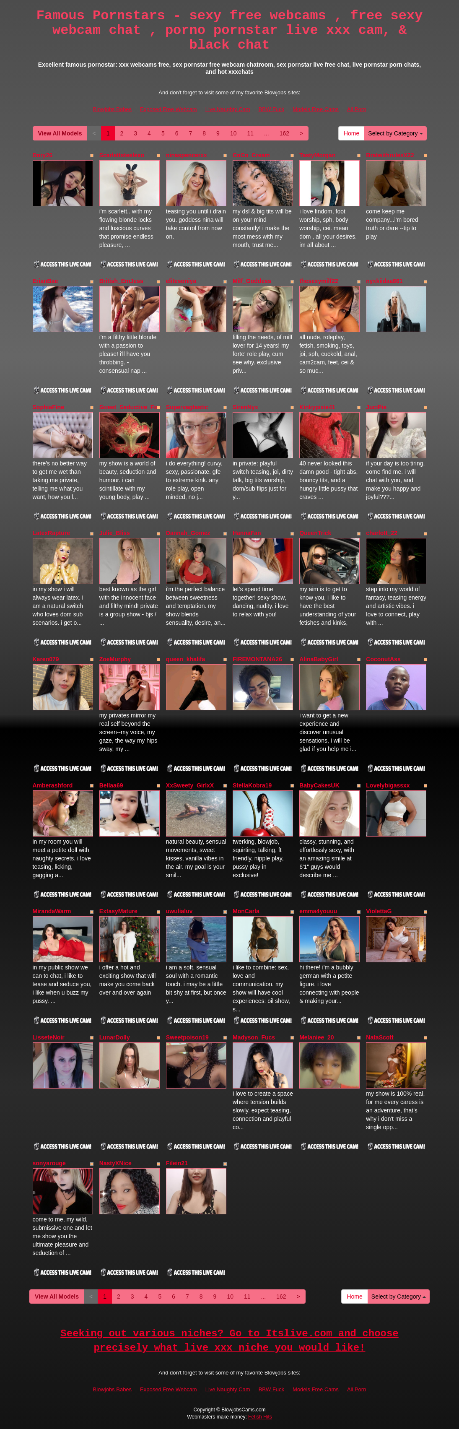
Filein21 (177, 1163)
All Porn (356, 109)
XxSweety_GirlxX (190, 785)
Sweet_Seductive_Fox (130, 407)
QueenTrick (315, 533)
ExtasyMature (118, 911)
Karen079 (46, 659)
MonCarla (246, 911)
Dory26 (42, 155)
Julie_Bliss (114, 533)
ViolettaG (379, 911)
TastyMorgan (317, 155)
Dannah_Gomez (188, 533)
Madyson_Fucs (254, 1037)
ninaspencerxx (186, 155)
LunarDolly (114, 1037)
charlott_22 (381, 533)
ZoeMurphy (115, 659)
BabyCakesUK (319, 785)
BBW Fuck (271, 109)
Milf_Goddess (252, 281)
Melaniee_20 (316, 1037)
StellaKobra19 (252, 785)
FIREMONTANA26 (257, 659)
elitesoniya (181, 281)
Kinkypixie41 (317, 407)
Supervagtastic (187, 407)
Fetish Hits (260, 1417)
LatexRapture (51, 533)
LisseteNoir (49, 1037)
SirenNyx (245, 407)
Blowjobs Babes (112, 109)
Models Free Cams (316, 109)
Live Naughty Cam (227, 109)
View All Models (60, 133)
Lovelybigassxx (388, 785)
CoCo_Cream (251, 155)
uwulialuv (179, 911)
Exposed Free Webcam (168, 109)
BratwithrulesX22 (390, 155)
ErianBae (45, 281)
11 (250, 133)
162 (284, 133)
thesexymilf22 (318, 281)
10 (233, 133)
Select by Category (395, 133)
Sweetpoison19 (187, 1037)
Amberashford (53, 785)
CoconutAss (383, 659)
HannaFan (247, 533)
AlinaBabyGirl (318, 659)
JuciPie (376, 407)
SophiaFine (48, 407)
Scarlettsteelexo (121, 155)
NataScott (379, 1037)
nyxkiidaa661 (384, 281)
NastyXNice (115, 1163)
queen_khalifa (185, 659)
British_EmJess (121, 281)
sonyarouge (49, 1163)
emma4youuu (318, 911)
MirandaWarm (52, 911)
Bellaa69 (111, 785)
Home (351, 133)
